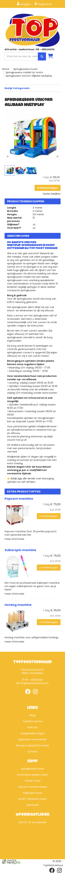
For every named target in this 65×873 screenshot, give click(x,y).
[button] (8, 148)
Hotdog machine (18, 605)
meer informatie (14, 539)
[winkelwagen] (50, 56)
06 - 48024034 (32, 679)
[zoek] (42, 56)
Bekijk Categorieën (33, 88)
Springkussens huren (25, 69)
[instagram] (36, 694)
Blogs (33, 715)
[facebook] (29, 694)
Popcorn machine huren (32, 786)
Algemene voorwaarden (32, 739)
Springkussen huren (32, 768)
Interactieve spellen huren (32, 774)
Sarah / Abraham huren (32, 799)
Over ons (32, 727)
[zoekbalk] (25, 56)
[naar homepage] (33, 30)
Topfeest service (33, 721)
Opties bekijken (52, 193)
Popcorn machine (19, 498)
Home (5, 69)
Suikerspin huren (32, 793)
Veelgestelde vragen (32, 733)
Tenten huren (32, 780)
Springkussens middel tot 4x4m (24, 72)
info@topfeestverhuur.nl (32, 683)
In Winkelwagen (47, 188)
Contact (32, 751)
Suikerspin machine (20, 550)
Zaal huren (32, 805)
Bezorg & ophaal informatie (32, 745)
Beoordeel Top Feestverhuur (32, 839)
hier (20, 478)
